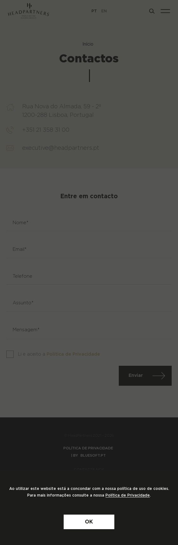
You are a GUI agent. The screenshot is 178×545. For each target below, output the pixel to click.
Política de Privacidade (127, 495)
